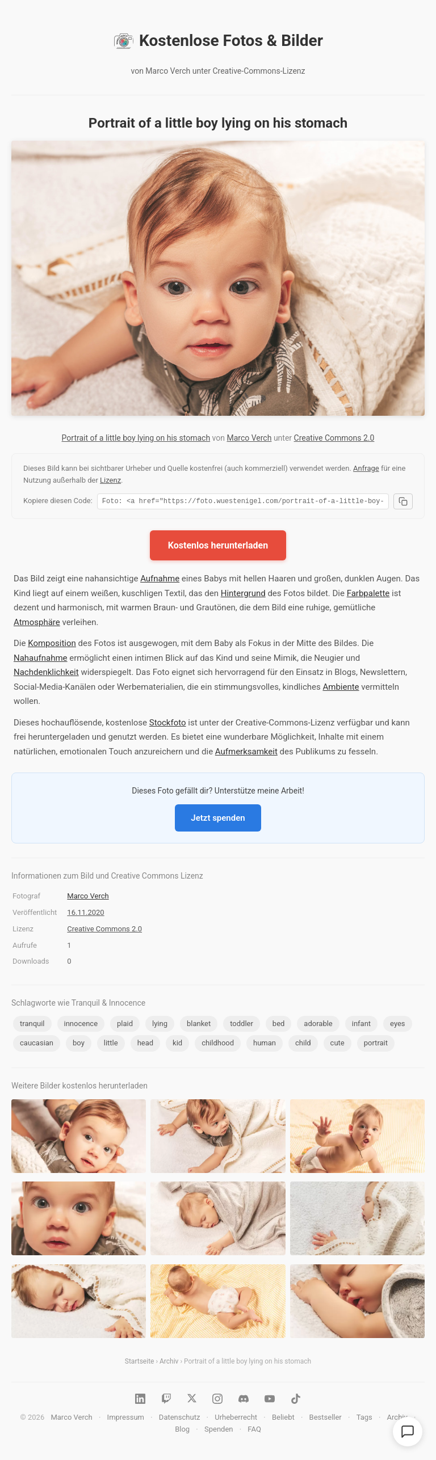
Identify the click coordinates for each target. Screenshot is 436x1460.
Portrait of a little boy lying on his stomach (136, 437)
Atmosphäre (37, 624)
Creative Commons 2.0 (334, 437)
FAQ (254, 1431)
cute (337, 1044)
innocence (81, 1025)
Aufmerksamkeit (246, 753)
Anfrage (366, 468)
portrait (376, 1044)
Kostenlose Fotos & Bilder (218, 41)
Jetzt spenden (218, 820)
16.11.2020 (85, 914)
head (145, 1044)
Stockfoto (167, 724)
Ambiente (340, 688)
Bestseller (325, 1419)
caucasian (36, 1044)
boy (79, 1044)
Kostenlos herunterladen (218, 547)
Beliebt (283, 1419)
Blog (182, 1431)
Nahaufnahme (41, 660)
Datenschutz (179, 1419)
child (303, 1044)
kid (177, 1044)
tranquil (32, 1025)
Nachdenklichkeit (46, 674)
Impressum (125, 1419)
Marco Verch (249, 437)
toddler (241, 1025)
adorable (318, 1025)
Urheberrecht (236, 1419)
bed (278, 1025)
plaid (125, 1025)
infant (361, 1025)
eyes (397, 1025)
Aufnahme (159, 580)
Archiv (169, 1363)
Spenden (218, 1431)
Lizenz (110, 480)
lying (159, 1025)
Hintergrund (243, 595)
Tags (364, 1419)
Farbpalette (368, 595)
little (111, 1044)
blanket (199, 1025)
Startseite (139, 1363)
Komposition (52, 645)
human (264, 1044)
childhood (218, 1044)
